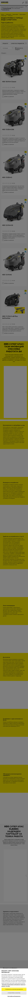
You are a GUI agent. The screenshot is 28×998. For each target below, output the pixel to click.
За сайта (8, 986)
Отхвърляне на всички (14, 993)
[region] (14, 983)
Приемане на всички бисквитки (14, 989)
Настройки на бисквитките (14, 996)
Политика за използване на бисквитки (11, 984)
